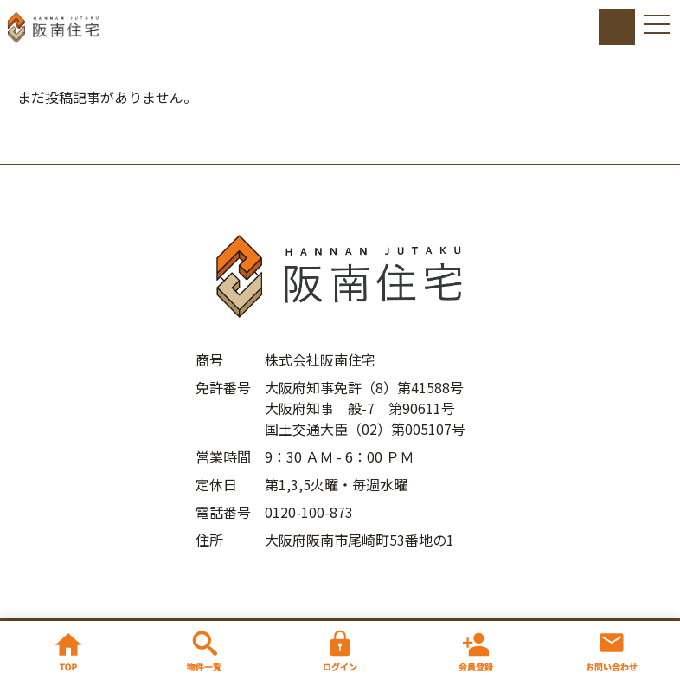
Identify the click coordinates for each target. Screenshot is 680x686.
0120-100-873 (309, 512)
